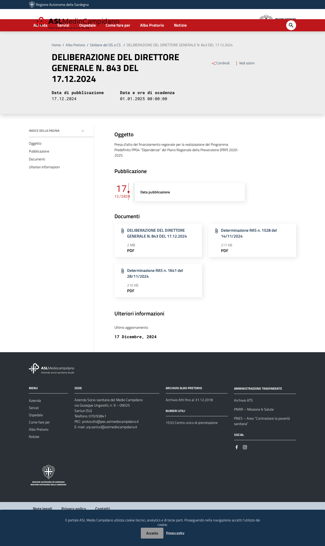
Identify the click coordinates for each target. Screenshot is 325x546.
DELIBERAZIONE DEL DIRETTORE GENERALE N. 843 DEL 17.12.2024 (180, 62)
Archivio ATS (243, 417)
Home (56, 62)
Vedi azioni (244, 80)
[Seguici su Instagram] (245, 464)
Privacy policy (175, 532)
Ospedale (87, 42)
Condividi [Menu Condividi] (220, 80)
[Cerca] (291, 42)
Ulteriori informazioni (44, 184)
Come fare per (118, 42)
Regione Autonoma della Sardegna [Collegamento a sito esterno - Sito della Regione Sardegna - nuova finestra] (62, 4)
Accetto (152, 533)
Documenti (37, 176)
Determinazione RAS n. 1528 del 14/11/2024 (249, 250)
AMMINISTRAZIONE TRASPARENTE (258, 405)
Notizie (180, 42)
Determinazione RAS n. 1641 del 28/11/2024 (155, 290)
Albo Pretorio (152, 42)
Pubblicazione (39, 168)
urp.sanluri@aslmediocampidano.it (111, 444)
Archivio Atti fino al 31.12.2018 (189, 417)
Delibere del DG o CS (106, 62)
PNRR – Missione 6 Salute (254, 426)
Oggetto (35, 160)
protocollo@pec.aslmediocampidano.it (110, 438)
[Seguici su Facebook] (236, 464)
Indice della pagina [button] (44, 147)
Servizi (63, 42)
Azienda (40, 42)
